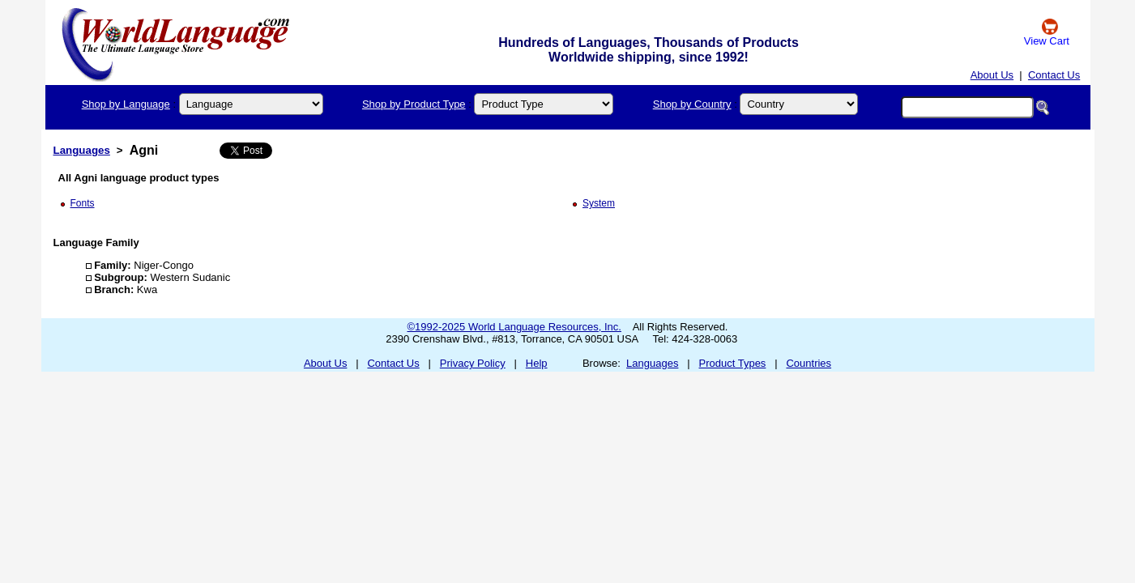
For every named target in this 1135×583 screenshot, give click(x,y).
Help (537, 363)
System (598, 203)
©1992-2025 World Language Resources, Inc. (514, 327)
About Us (992, 75)
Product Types (732, 363)
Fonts (82, 203)
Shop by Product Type (414, 104)
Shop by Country (692, 104)
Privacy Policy (473, 363)
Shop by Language (126, 104)
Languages (81, 150)
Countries (808, 363)
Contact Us (1054, 75)
